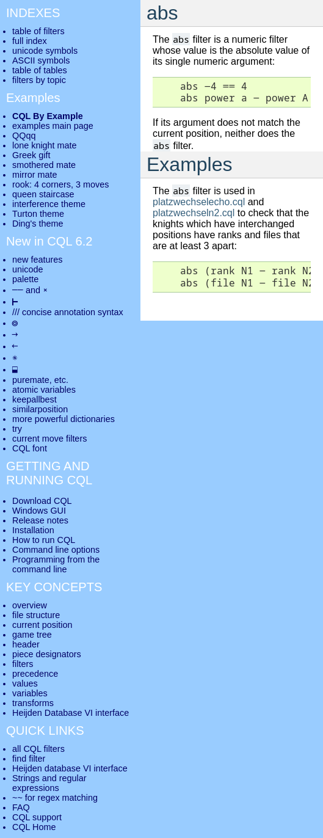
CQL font (29, 448)
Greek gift (31, 155)
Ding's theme (38, 223)
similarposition (40, 409)
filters (22, 664)
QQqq (23, 135)
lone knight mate (44, 145)
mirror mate (34, 175)
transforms (33, 703)
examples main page (52, 126)
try (17, 429)
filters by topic (39, 80)
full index (29, 41)
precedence (35, 674)
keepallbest (34, 399)
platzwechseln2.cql (193, 213)
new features (37, 259)
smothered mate (44, 165)
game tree (32, 634)
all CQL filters (38, 749)
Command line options (56, 550)
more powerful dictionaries (63, 419)
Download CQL (42, 501)
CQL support (37, 817)
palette (25, 279)
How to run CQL (43, 540)
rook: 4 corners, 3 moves (60, 184)
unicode (27, 269)
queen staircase (43, 194)
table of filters (38, 31)
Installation (33, 530)
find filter (28, 758)
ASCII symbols (41, 60)
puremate (30, 380)
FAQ (21, 807)
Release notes (40, 520)
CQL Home (34, 827)
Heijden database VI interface (70, 768)
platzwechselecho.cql (199, 202)
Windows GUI (39, 511)
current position (42, 625)
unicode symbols (45, 51)
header (26, 644)
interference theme (48, 204)
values (25, 683)
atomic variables (44, 390)
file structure (36, 615)
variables (30, 693)
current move (38, 438)
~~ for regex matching (55, 798)
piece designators (46, 654)
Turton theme (38, 214)
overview (29, 605)
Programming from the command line (56, 564)
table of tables (39, 70)
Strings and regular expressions (49, 783)
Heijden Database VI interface (70, 713)
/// (16, 312)
